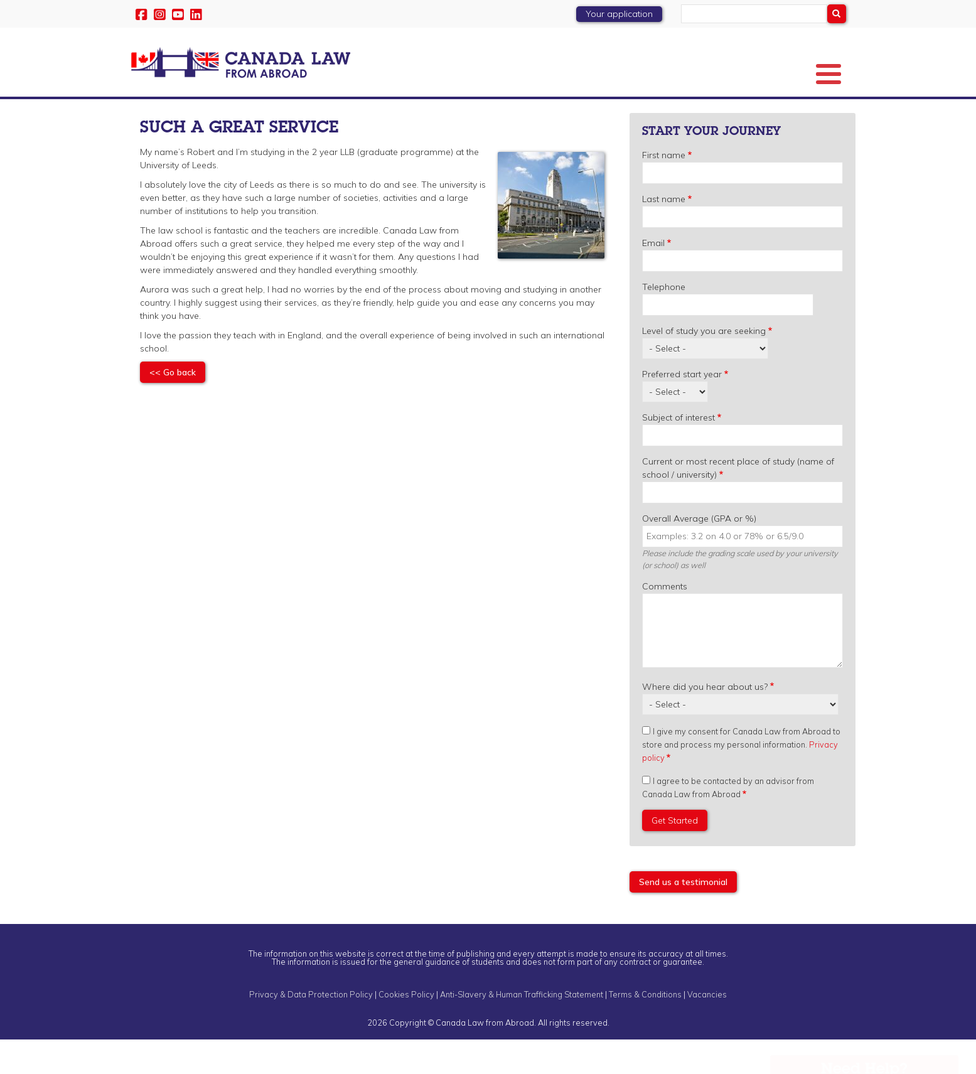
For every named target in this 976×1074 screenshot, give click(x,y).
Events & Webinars (503, 114)
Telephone (663, 320)
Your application (619, 13)
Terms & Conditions (645, 1028)
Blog (769, 114)
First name (663, 189)
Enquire (818, 114)
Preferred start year (682, 408)
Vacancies (707, 1028)
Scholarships (608, 114)
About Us (155, 114)
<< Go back (172, 406)
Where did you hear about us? (705, 720)
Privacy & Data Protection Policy (311, 1028)
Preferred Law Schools (396, 114)
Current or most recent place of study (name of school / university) (738, 502)
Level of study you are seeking (704, 364)
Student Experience (682, 114)
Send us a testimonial (683, 915)
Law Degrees (307, 114)
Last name (663, 233)
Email (653, 276)
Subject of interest (678, 451)
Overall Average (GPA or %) (699, 552)
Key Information (226, 114)
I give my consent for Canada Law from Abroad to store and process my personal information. (741, 778)
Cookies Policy (406, 1028)
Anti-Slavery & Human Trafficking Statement (521, 1028)
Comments (664, 620)
